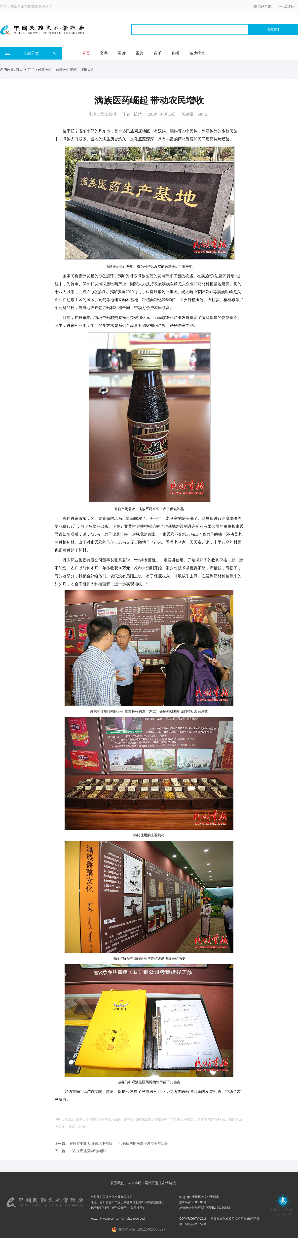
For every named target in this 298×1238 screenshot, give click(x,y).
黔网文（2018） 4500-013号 (283, 1210)
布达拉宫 (197, 53)
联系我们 (117, 1183)
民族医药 (45, 69)
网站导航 (265, 6)
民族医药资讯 (66, 69)
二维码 (289, 6)
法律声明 (135, 1183)
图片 (122, 53)
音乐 (157, 53)
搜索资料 (273, 29)
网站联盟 (152, 1183)
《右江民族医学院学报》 (89, 1151)
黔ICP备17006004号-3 (194, 1202)
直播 (175, 53)
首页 (86, 53)
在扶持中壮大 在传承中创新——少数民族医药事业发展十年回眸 (119, 1143)
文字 (104, 53)
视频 (140, 53)
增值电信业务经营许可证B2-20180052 (204, 1207)
